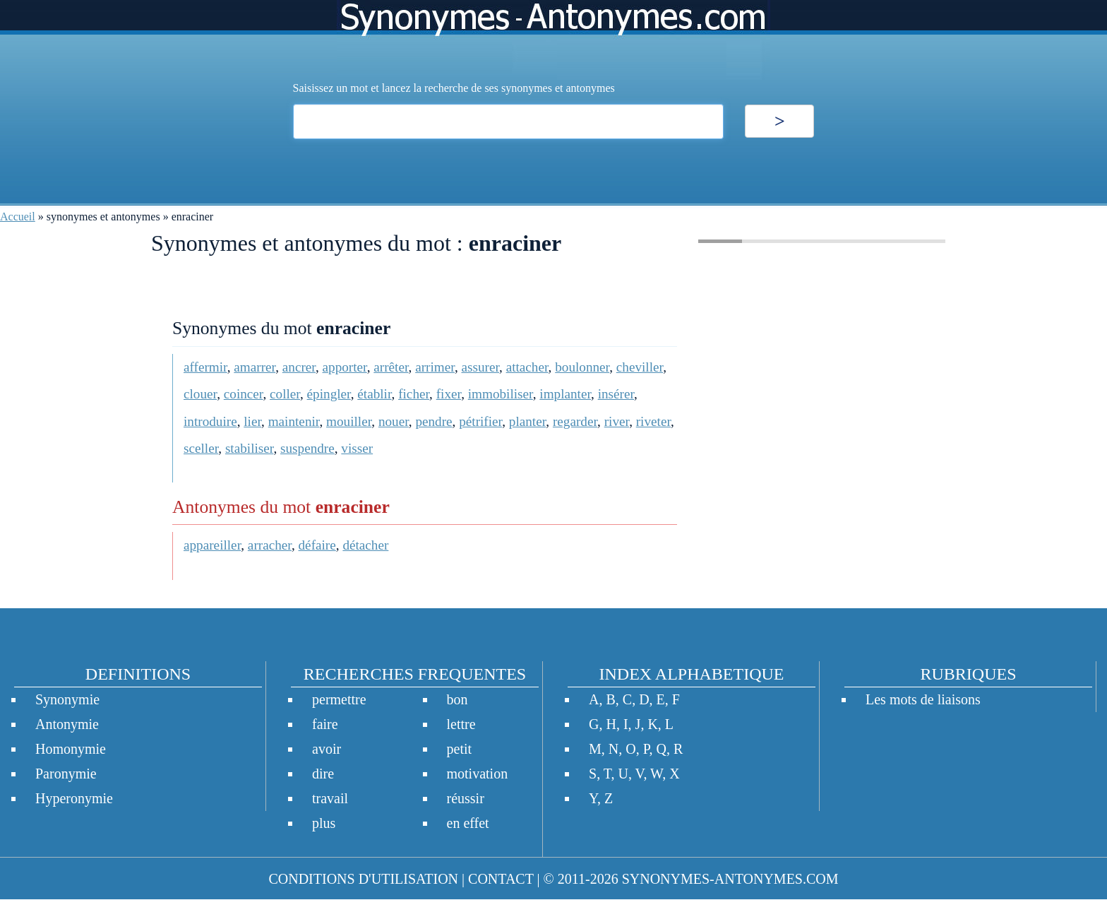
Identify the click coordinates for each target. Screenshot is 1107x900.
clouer (200, 393)
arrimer (435, 367)
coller (285, 393)
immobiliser (500, 393)
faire (325, 724)
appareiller (212, 545)
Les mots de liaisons (923, 699)
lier (252, 421)
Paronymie (66, 773)
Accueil (17, 217)
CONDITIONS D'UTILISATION (363, 879)
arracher (270, 545)
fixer (448, 393)
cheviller (639, 367)
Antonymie (67, 724)
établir (374, 393)
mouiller (348, 421)
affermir (205, 367)
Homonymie (70, 749)
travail (330, 798)
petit (459, 749)
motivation (477, 773)
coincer (243, 393)
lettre (461, 724)
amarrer (254, 367)
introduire (210, 421)
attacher (527, 367)
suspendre (307, 448)
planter (527, 421)
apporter (345, 367)
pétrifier (480, 421)
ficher (413, 393)
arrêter (390, 367)
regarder (575, 421)
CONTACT (500, 879)
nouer (393, 421)
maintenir (294, 421)
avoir (326, 749)
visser (357, 448)
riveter (653, 421)
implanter (565, 393)
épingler (329, 393)
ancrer (299, 367)
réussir (465, 798)
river (616, 421)
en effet (468, 823)
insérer (616, 393)
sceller (201, 448)
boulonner (582, 367)
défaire (317, 545)
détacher (365, 545)
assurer (480, 367)
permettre (339, 699)
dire (323, 773)
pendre (433, 421)
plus (323, 823)
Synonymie (67, 699)
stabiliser (249, 448)
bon (457, 699)
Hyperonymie (74, 798)
